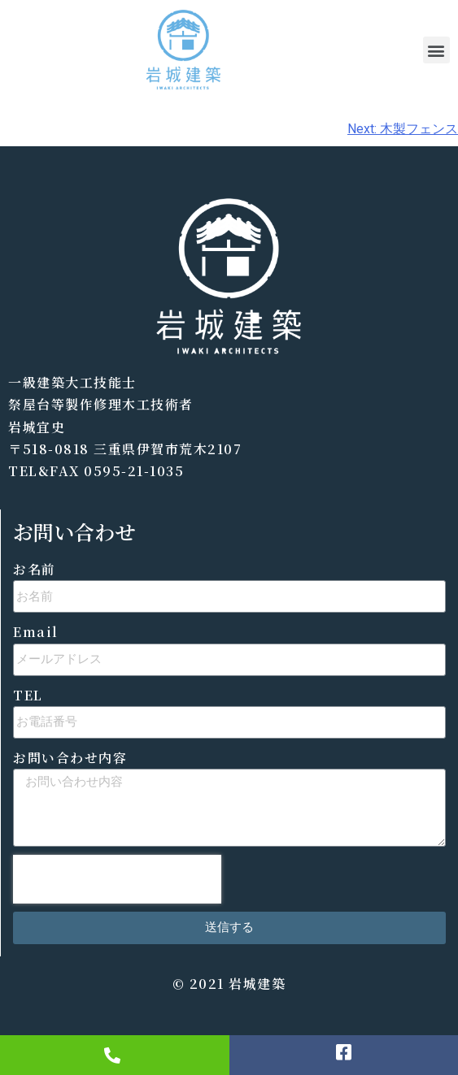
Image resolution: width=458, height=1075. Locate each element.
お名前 (34, 569)
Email (36, 631)
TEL (28, 695)
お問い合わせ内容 (70, 757)
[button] (436, 50)
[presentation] (117, 879)
